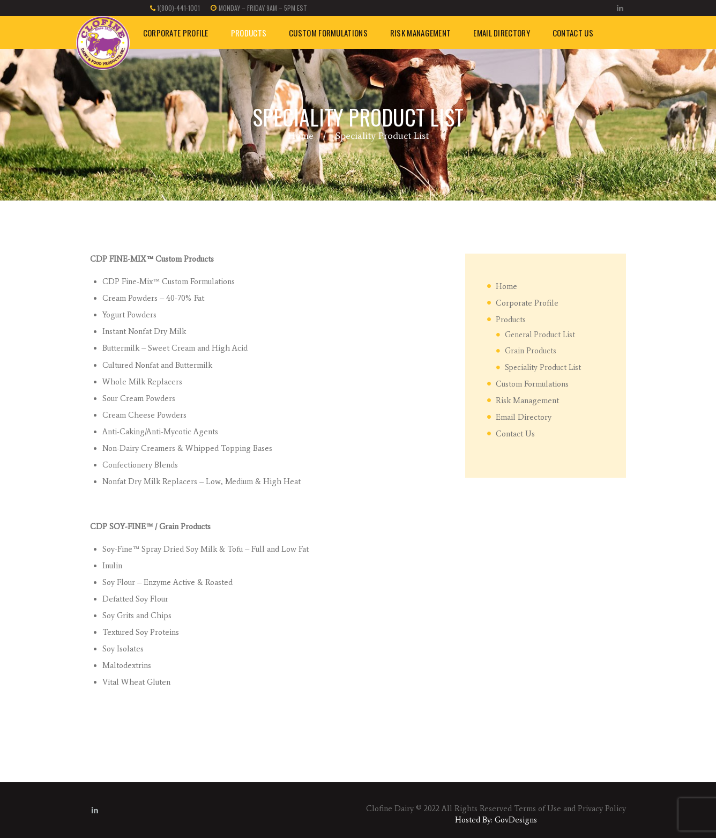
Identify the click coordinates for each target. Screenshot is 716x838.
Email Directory (523, 417)
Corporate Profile (527, 303)
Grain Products (530, 350)
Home (301, 136)
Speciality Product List (543, 367)
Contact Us (515, 434)
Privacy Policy (602, 808)
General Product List (540, 334)
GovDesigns (516, 820)
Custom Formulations (532, 384)
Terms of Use (537, 808)
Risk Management (527, 400)
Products (511, 319)
